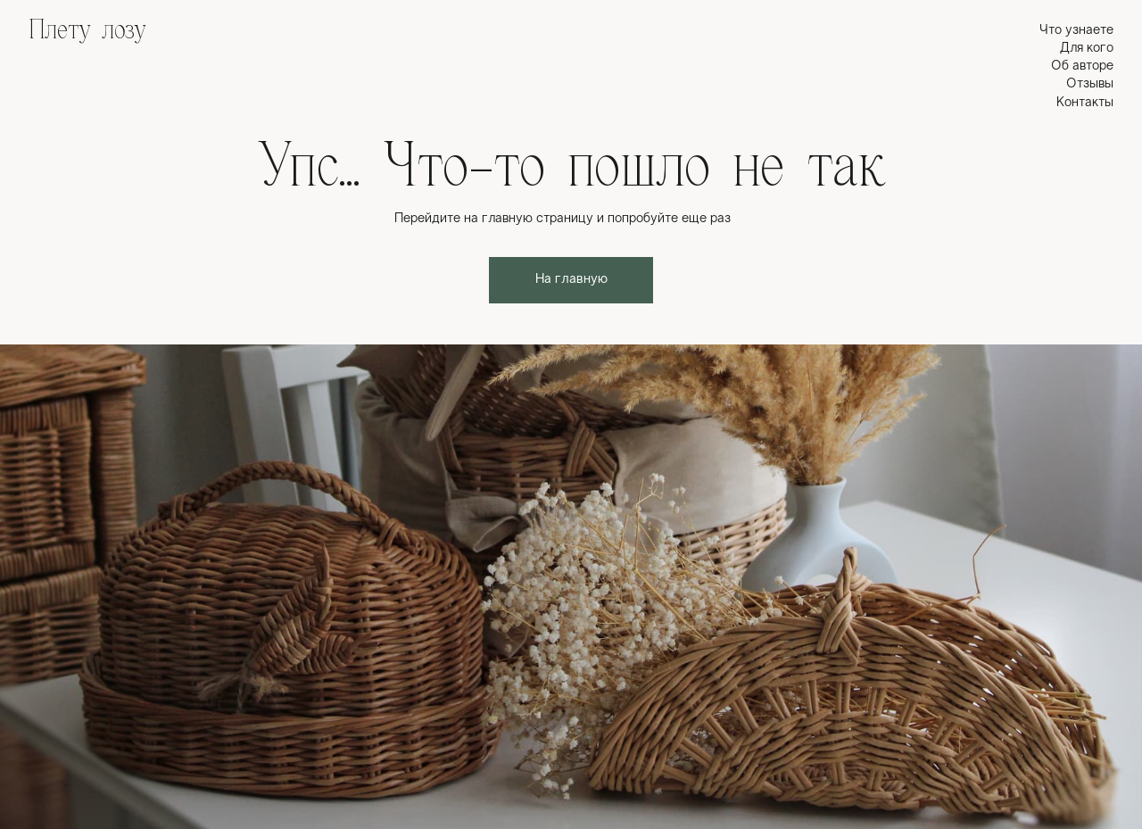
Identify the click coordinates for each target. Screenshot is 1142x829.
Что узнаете (1076, 30)
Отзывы (1089, 84)
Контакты (1084, 102)
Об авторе (1082, 66)
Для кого (1086, 48)
